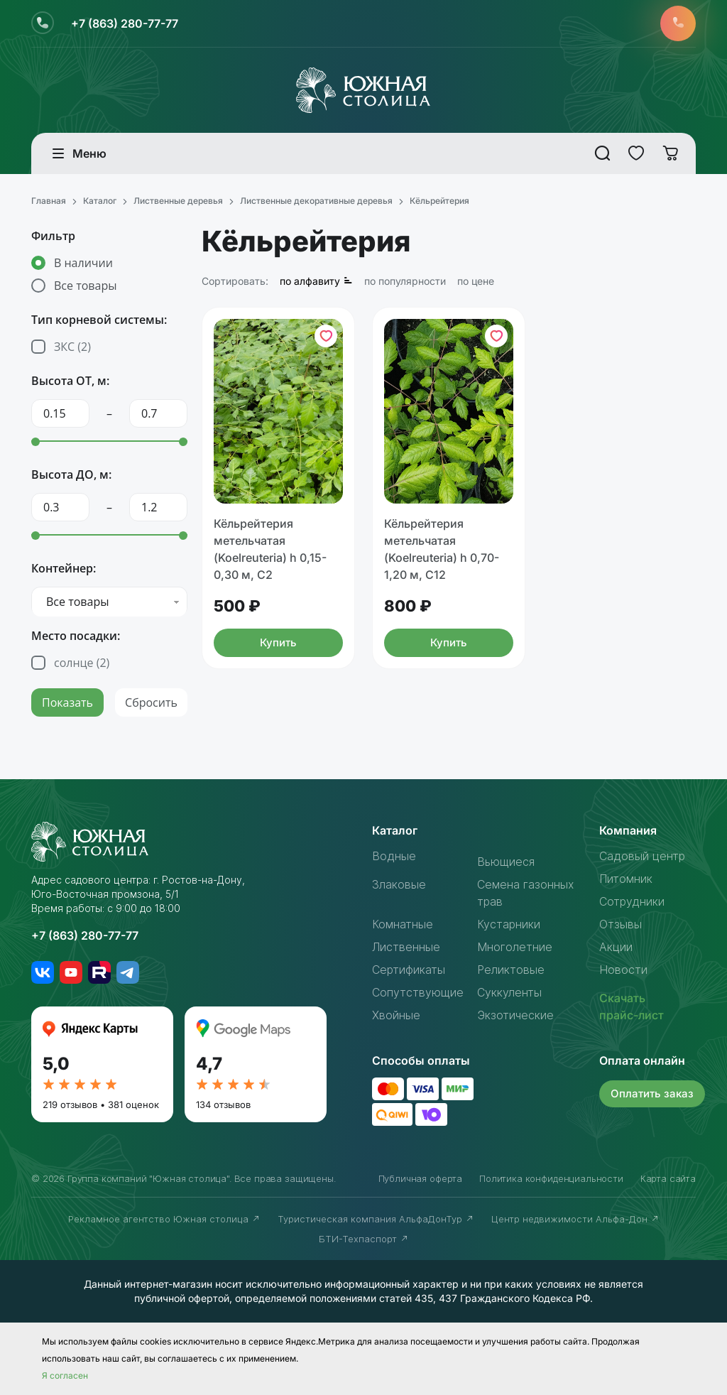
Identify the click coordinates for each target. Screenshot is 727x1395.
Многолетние (514, 947)
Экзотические (515, 1015)
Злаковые (399, 884)
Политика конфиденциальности (551, 1178)
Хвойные (396, 1015)
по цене (475, 281)
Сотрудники (632, 901)
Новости (623, 969)
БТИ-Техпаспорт (364, 1238)
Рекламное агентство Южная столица (164, 1219)
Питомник (625, 879)
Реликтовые (511, 969)
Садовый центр (642, 856)
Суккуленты (509, 992)
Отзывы (620, 924)
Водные (394, 856)
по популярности (405, 281)
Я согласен (65, 1375)
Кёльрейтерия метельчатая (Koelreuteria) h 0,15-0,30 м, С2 (270, 549)
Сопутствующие (418, 992)
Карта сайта (668, 1178)
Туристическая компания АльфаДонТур (376, 1219)
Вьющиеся (506, 861)
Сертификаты (408, 969)
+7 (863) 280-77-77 (124, 23)
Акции (616, 947)
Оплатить (652, 1093)
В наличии (83, 263)
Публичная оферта (420, 1178)
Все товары (85, 285)
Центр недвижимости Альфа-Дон (575, 1219)
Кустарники (508, 924)
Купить (278, 642)
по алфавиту (316, 281)
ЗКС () (72, 346)
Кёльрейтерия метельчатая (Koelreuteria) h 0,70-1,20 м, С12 (441, 549)
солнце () (81, 663)
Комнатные (402, 924)
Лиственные (406, 947)
